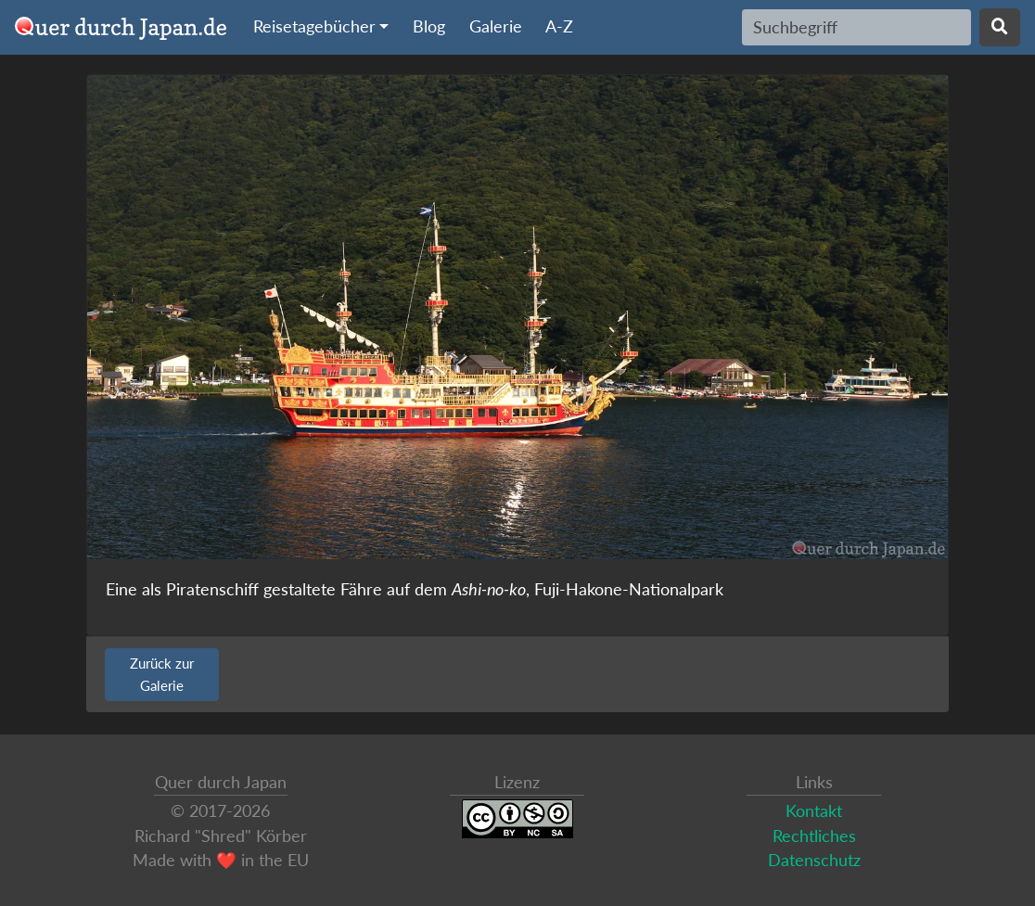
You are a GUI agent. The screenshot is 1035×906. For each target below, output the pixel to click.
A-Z (559, 26)
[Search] (856, 26)
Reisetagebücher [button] (314, 26)
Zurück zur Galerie (162, 674)
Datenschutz (814, 860)
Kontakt (814, 811)
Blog (429, 26)
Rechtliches (814, 836)
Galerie (495, 26)
